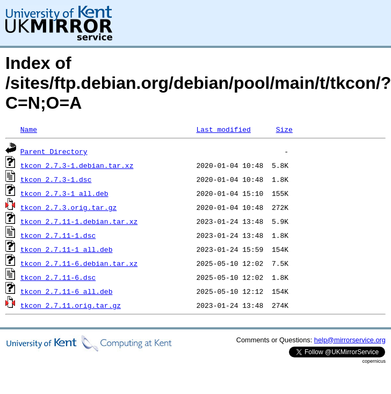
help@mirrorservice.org (350, 340)
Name (28, 129)
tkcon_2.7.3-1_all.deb (64, 193)
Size (284, 129)
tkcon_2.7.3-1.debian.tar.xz (77, 165)
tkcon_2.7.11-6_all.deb (66, 291)
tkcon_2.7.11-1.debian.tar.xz (78, 221)
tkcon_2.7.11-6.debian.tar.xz (78, 263)
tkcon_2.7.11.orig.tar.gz (70, 305)
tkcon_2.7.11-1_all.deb (66, 249)
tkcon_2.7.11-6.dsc (58, 277)
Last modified (223, 129)
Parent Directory (54, 151)
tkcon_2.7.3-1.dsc (56, 179)
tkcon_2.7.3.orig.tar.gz (68, 207)
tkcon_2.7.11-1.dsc (58, 235)
